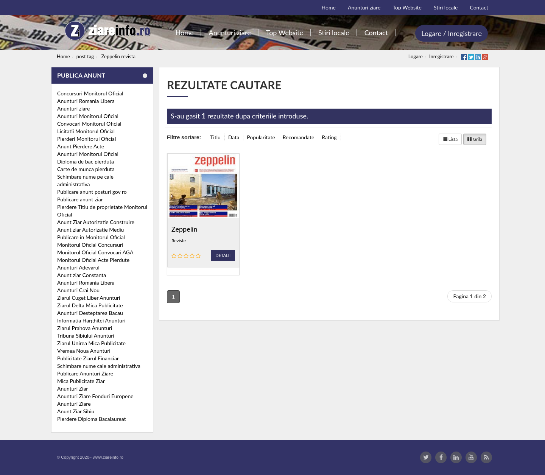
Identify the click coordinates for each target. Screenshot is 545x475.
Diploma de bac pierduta (85, 161)
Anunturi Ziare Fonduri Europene (95, 396)
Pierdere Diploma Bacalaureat (91, 419)
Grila (474, 139)
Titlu (215, 137)
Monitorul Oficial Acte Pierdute (93, 260)
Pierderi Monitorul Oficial (86, 138)
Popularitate (261, 137)
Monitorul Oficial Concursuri (90, 244)
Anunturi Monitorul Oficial (87, 116)
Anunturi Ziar (72, 388)
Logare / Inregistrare (451, 33)
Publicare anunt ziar (80, 199)
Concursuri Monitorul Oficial (90, 93)
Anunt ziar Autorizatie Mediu (90, 229)
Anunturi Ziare (74, 403)
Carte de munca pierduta (86, 169)
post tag (85, 56)
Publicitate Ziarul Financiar (88, 358)
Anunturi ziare (73, 108)
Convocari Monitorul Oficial (89, 123)
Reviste (178, 240)
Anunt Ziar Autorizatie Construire (95, 222)
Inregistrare (441, 56)
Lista (450, 139)
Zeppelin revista (118, 56)
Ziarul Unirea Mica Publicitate (91, 343)
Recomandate (299, 137)
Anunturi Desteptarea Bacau (90, 313)
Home (63, 56)
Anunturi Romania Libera (86, 101)
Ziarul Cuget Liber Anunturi (88, 297)
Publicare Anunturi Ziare (85, 373)
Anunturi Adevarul (78, 267)
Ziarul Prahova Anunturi (84, 328)
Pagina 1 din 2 (469, 296)
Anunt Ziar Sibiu (75, 411)
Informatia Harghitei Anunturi (91, 320)
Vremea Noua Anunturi (84, 350)
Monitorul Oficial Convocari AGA (95, 252)
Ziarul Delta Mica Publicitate (90, 305)
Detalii (222, 255)
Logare (415, 56)
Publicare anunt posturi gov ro (92, 191)
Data (233, 137)
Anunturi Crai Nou (78, 290)
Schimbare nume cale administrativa (98, 366)
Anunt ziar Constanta (81, 275)
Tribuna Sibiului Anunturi (85, 335)
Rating (329, 137)
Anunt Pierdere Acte (80, 146)
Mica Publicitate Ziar (81, 381)
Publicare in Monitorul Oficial (91, 237)
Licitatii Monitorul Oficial (86, 131)
